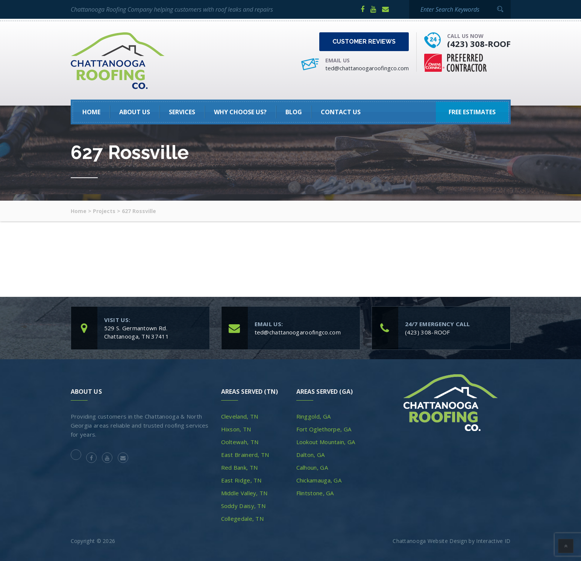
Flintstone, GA (315, 493)
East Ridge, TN (241, 480)
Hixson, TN (236, 429)
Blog (293, 112)
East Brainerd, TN (245, 454)
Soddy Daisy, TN (243, 506)
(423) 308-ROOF (479, 43)
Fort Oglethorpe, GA (324, 429)
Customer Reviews (364, 41)
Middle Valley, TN (244, 493)
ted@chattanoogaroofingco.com (367, 68)
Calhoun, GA (312, 467)
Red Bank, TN (239, 467)
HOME (91, 112)
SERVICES (182, 112)
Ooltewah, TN (240, 442)
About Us (134, 112)
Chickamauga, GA (319, 480)
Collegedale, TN (242, 518)
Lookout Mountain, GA (325, 442)
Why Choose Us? (240, 112)
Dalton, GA (310, 454)
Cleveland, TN (239, 416)
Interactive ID (493, 540)
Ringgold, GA (313, 416)
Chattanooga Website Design (430, 540)
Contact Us (341, 112)
